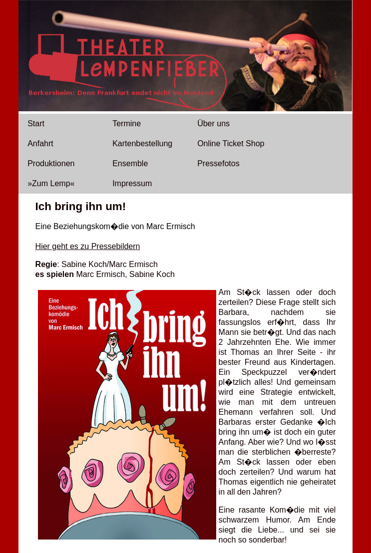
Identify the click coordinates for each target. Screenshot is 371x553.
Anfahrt (40, 143)
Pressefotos (218, 163)
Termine (126, 123)
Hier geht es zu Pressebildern (87, 246)
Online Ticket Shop (230, 143)
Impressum (132, 183)
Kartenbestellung (142, 143)
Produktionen (50, 163)
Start (35, 123)
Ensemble (130, 163)
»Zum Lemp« (50, 183)
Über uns (213, 123)
